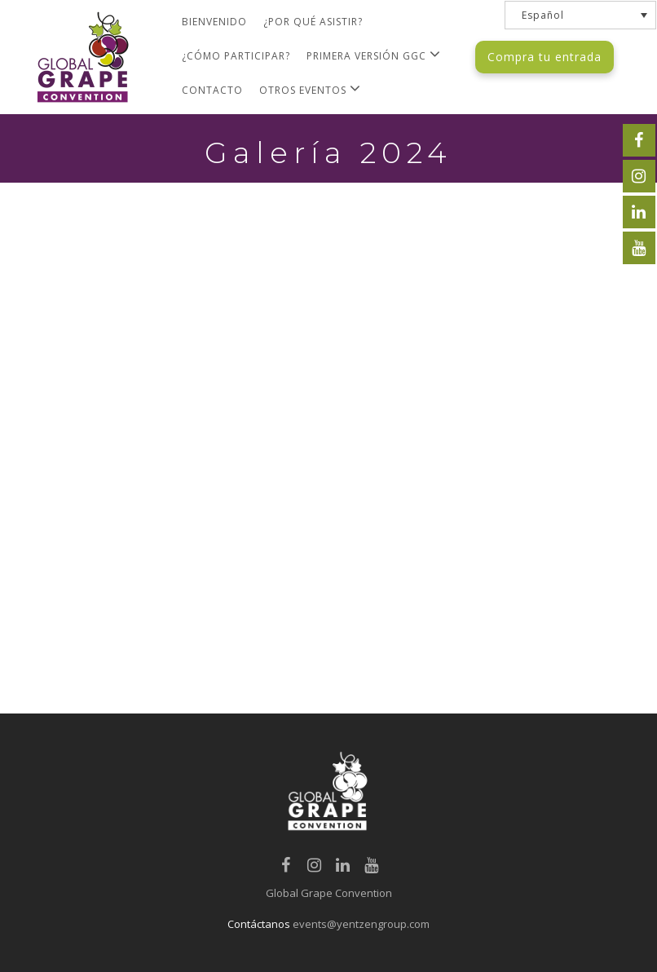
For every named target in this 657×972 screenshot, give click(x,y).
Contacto (212, 90)
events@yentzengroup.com (361, 924)
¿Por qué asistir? (313, 22)
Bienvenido (214, 22)
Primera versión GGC (373, 54)
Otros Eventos (310, 88)
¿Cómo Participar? (236, 56)
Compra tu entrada (544, 56)
